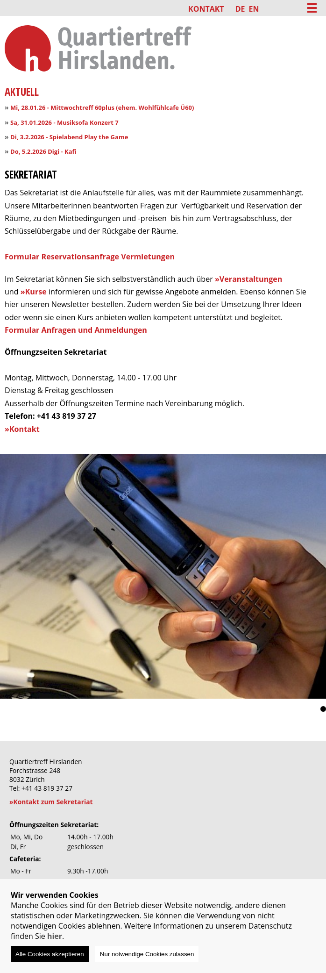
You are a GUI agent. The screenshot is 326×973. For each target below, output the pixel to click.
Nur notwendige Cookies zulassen (147, 954)
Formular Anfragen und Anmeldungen (76, 330)
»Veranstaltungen (248, 279)
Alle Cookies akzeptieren (49, 954)
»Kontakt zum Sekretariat (50, 801)
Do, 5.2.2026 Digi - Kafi (43, 151)
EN (253, 9)
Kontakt (206, 9)
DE (240, 9)
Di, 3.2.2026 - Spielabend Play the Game (69, 137)
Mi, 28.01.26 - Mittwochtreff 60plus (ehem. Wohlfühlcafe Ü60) (102, 107)
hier (54, 936)
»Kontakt (22, 429)
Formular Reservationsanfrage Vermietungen (90, 256)
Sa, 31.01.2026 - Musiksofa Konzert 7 (64, 122)
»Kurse (34, 291)
